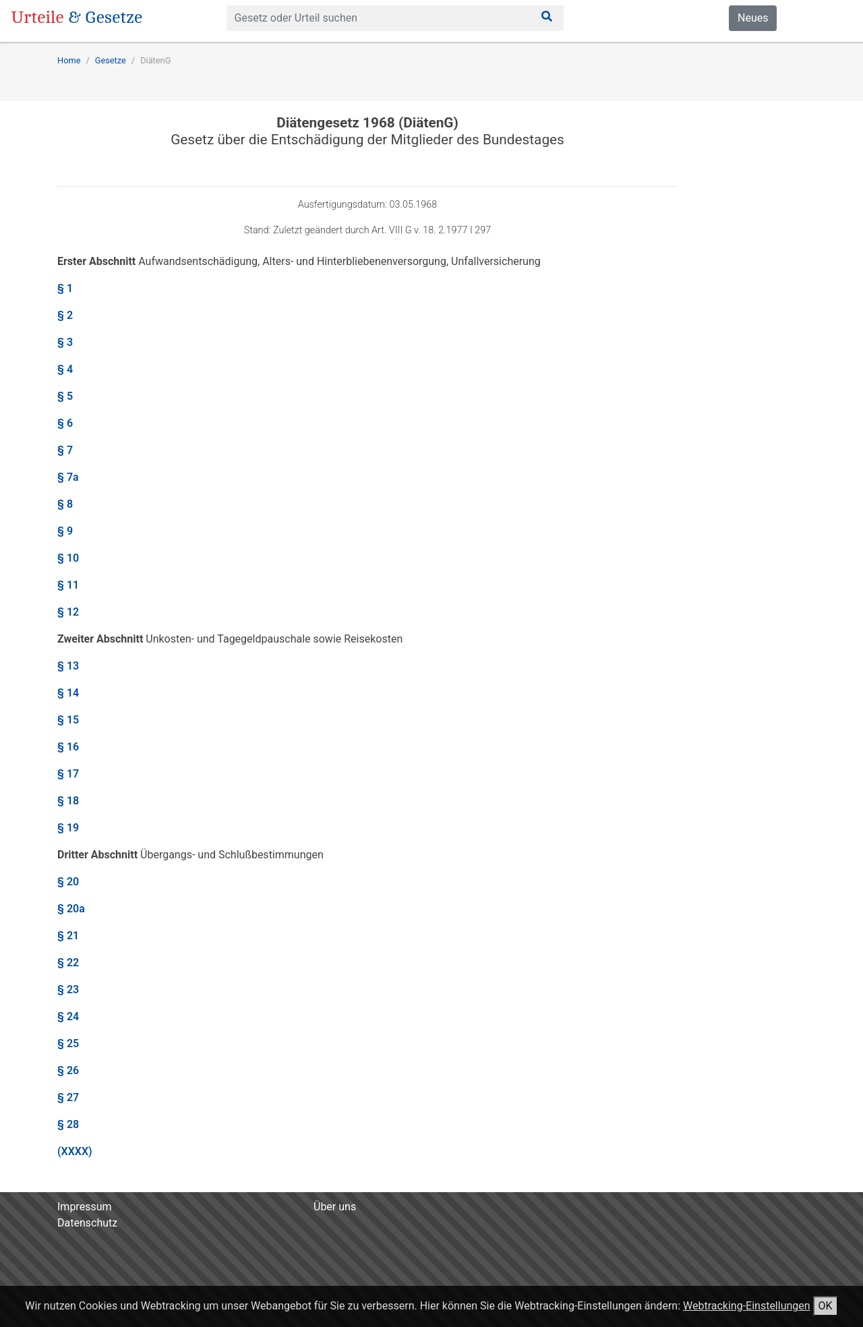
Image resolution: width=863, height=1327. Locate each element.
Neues (753, 17)
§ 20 (68, 881)
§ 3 (65, 342)
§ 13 (68, 665)
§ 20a (71, 908)
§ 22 (68, 962)
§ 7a (68, 477)
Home (68, 60)
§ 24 (68, 1016)
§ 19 (68, 827)
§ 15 (68, 719)
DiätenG (155, 60)
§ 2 (65, 315)
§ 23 (68, 989)
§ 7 (65, 450)
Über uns (335, 1206)
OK (826, 1305)
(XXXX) (74, 1151)
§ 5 (65, 396)
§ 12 (68, 612)
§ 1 (65, 288)
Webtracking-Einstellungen (746, 1305)
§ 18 (68, 800)
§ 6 (65, 423)
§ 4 (65, 369)
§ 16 (68, 746)
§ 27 (68, 1097)
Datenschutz (87, 1222)
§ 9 (65, 531)
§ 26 (68, 1070)
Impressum (84, 1206)
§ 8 (65, 504)
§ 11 (68, 585)
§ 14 (68, 692)
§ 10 (68, 558)
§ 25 (68, 1043)
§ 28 (68, 1124)
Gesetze (110, 60)
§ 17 (68, 773)
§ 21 (68, 935)
